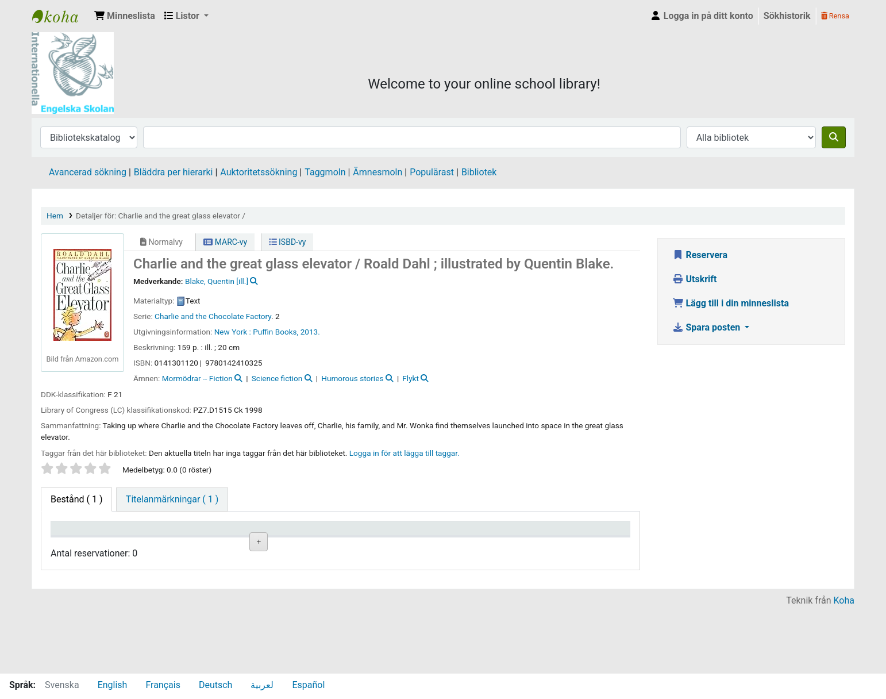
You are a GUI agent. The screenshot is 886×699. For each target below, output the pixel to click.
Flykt (410, 378)
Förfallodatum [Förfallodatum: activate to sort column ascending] (518, 545)
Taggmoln (325, 172)
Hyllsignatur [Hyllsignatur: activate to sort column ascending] (297, 545)
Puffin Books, (275, 331)
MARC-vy (225, 242)
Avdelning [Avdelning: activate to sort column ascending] (221, 545)
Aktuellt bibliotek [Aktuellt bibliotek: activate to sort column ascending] (146, 539)
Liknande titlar (304, 582)
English (113, 684)
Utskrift (694, 279)
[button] (125, 16)
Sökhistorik (787, 15)
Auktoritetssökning (258, 172)
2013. (310, 331)
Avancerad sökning (87, 172)
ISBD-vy (287, 242)
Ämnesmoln (377, 172)
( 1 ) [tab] (76, 499)
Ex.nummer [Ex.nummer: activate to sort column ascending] (369, 545)
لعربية (262, 684)
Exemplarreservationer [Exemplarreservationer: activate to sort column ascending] (597, 545)
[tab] (172, 499)
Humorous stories (352, 378)
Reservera (700, 254)
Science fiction (277, 378)
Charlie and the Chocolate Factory (213, 316)
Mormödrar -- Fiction (197, 378)
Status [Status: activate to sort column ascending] (432, 545)
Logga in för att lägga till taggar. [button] (404, 453)
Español (308, 684)
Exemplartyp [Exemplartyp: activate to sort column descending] (81, 545)
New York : (232, 331)
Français (162, 684)
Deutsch (215, 684)
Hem (55, 215)
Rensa (835, 15)
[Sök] (834, 137)
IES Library (61, 16)
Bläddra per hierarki (173, 172)
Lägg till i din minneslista (730, 303)
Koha (844, 665)
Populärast (432, 172)
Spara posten (707, 327)
